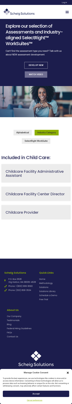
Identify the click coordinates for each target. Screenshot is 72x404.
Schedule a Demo (48, 295)
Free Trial (43, 299)
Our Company (14, 316)
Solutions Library (47, 291)
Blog (9, 324)
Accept (36, 394)
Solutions (43, 287)
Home (42, 279)
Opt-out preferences (34, 400)
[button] (67, 372)
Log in (64, 2)
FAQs (9, 332)
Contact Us (12, 336)
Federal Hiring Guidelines (19, 328)
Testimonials (13, 320)
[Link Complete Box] (36, 173)
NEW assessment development (28, 54)
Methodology (46, 283)
